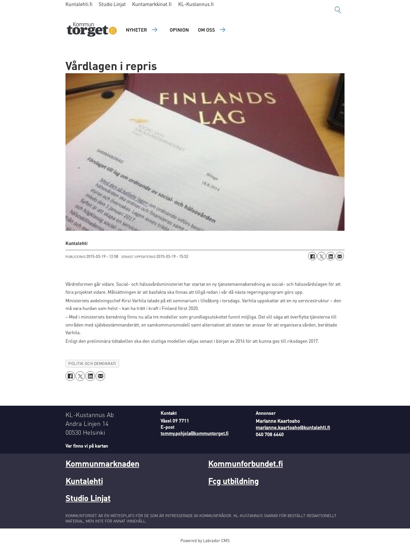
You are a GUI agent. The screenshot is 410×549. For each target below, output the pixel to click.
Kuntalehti (84, 481)
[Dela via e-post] (339, 256)
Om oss (206, 29)
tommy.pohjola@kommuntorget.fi (194, 433)
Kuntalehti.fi (79, 4)
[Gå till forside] (92, 30)
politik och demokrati (92, 363)
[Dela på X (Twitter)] (321, 256)
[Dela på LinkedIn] (330, 256)
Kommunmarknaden (102, 463)
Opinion (179, 29)
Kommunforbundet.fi (245, 463)
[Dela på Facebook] (312, 256)
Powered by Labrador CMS (205, 540)
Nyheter (136, 29)
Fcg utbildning (233, 481)
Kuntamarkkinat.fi (152, 4)
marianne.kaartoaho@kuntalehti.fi (293, 427)
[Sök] (338, 10)
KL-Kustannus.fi (196, 4)
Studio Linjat (112, 4)
